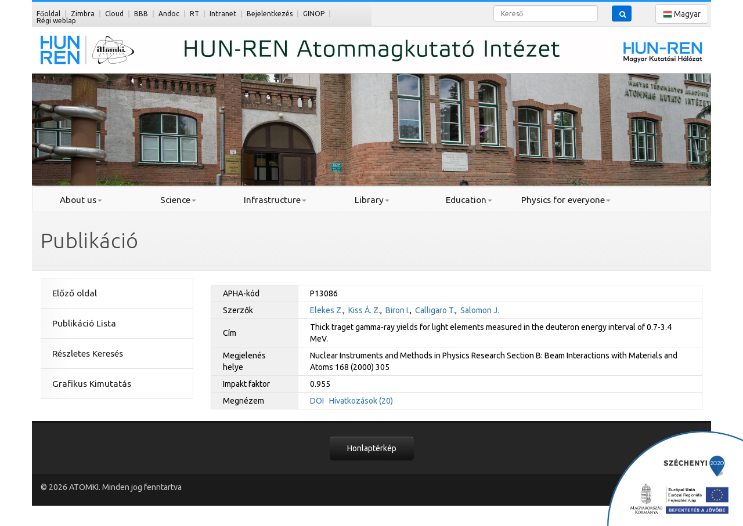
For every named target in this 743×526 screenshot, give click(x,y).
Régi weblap (56, 20)
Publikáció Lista (84, 323)
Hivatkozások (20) (361, 400)
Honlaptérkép (371, 448)
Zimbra (83, 13)
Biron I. (397, 310)
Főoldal (48, 13)
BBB (141, 13)
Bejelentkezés (270, 13)
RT (194, 13)
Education (469, 200)
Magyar (682, 14)
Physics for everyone (566, 200)
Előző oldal (74, 293)
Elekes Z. (326, 310)
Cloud (114, 13)
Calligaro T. (435, 310)
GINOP (313, 13)
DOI (317, 400)
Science (178, 200)
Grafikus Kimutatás (91, 384)
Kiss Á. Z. (364, 310)
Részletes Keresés (87, 353)
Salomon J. (479, 310)
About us (81, 200)
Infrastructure (275, 200)
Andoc (168, 13)
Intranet (223, 13)
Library (372, 200)
